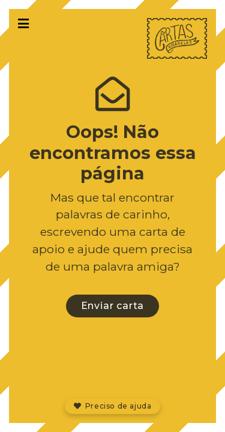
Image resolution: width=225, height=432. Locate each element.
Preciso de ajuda (113, 405)
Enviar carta (113, 305)
